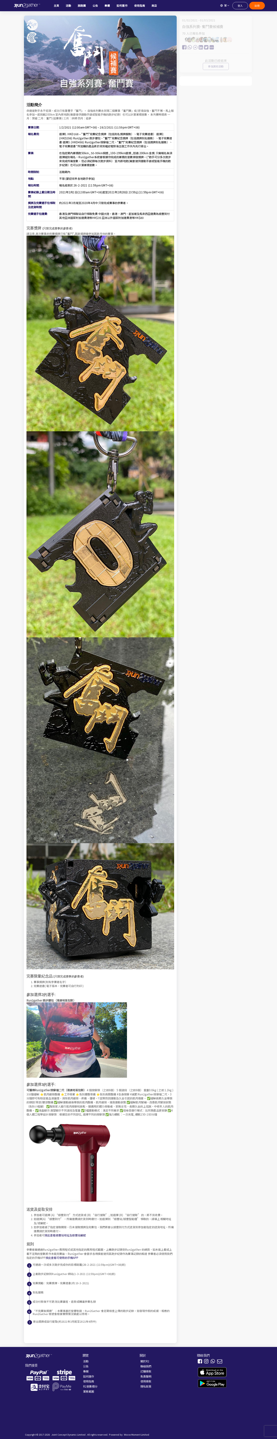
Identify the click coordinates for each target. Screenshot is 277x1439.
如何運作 (88, 1376)
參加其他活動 (215, 66)
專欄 (86, 1371)
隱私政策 (145, 1386)
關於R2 (144, 1361)
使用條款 (145, 1381)
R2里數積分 (90, 1386)
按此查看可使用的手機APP (62, 1258)
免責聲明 (145, 1376)
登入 (240, 5)
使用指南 (88, 1381)
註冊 (256, 5)
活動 (86, 1361)
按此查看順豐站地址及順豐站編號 (65, 1235)
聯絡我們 (145, 1366)
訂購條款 (145, 1371)
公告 (86, 1366)
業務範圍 (88, 1391)
